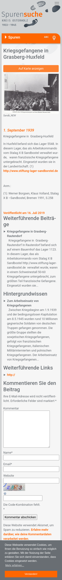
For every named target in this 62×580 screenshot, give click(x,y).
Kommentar (11, 408)
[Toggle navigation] (57, 4)
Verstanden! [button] (31, 574)
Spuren (14, 37)
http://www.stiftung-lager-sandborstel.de (30, 171)
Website (8, 475)
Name (8, 452)
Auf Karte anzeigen (31, 68)
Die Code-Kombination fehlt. (21, 504)
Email (7, 464)
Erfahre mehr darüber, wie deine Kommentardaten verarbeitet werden (27, 534)
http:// (11, 375)
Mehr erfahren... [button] (14, 565)
